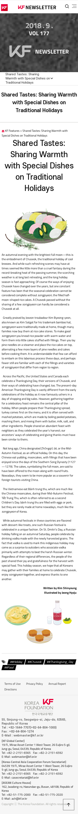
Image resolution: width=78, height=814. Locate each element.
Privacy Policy (34, 683)
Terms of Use (12, 683)
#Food (9, 667)
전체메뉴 (74, 6)
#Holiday (17, 662)
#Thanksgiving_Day (61, 662)
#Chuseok (35, 662)
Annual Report (57, 683)
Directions (10, 689)
